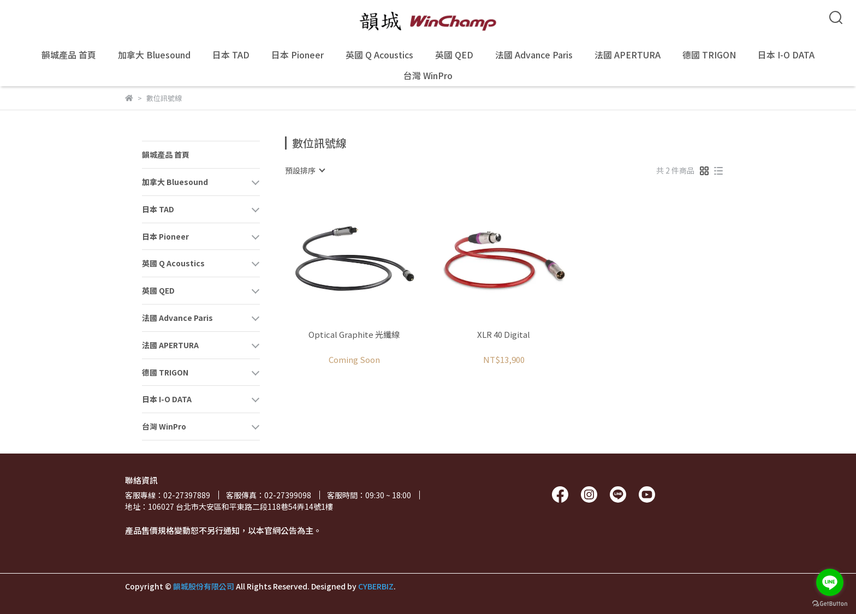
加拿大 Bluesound (154, 55)
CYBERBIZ (376, 586)
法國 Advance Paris (534, 55)
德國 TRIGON (709, 55)
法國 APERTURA (628, 55)
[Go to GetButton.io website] (829, 603)
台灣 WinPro (428, 75)
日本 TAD (230, 55)
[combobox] (304, 170)
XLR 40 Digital (503, 335)
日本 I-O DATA (786, 55)
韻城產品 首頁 (68, 55)
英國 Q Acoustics (379, 55)
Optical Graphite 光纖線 (354, 335)
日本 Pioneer (297, 55)
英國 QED (454, 55)
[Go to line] (829, 582)
